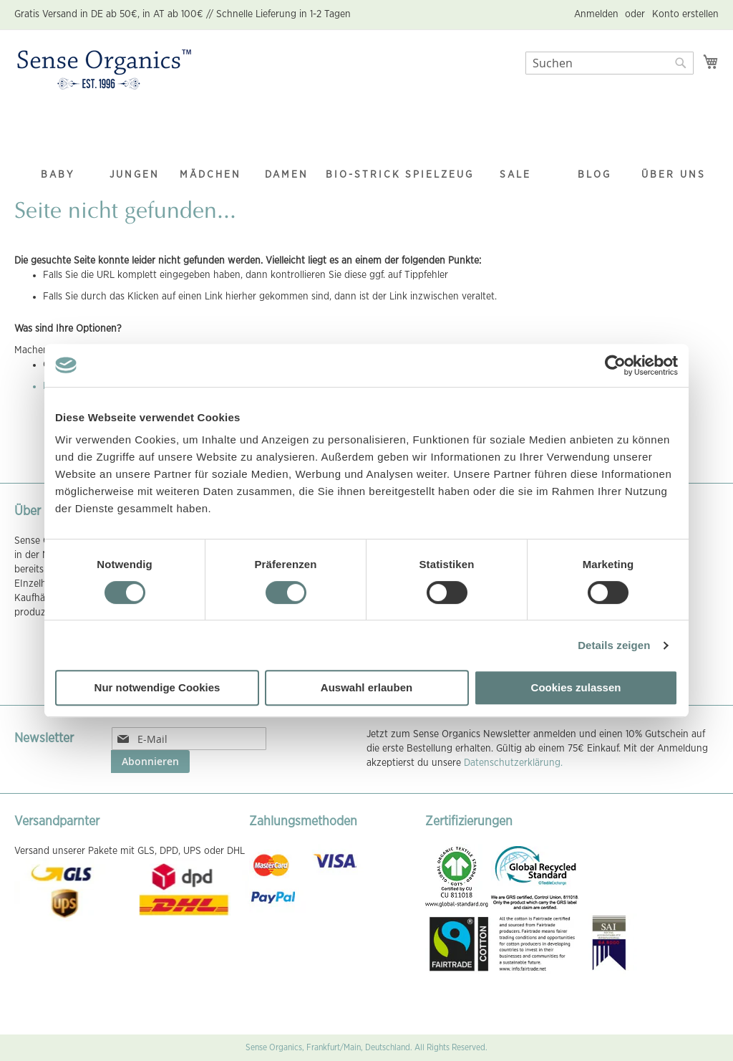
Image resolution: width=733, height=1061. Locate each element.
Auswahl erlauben (366, 687)
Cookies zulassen (576, 687)
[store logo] (104, 70)
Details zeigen (614, 645)
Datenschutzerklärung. (513, 763)
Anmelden (596, 14)
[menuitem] (58, 146)
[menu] (366, 147)
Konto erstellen (685, 14)
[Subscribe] (150, 761)
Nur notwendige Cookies (157, 687)
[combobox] (609, 63)
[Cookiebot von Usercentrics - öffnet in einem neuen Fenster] (615, 365)
